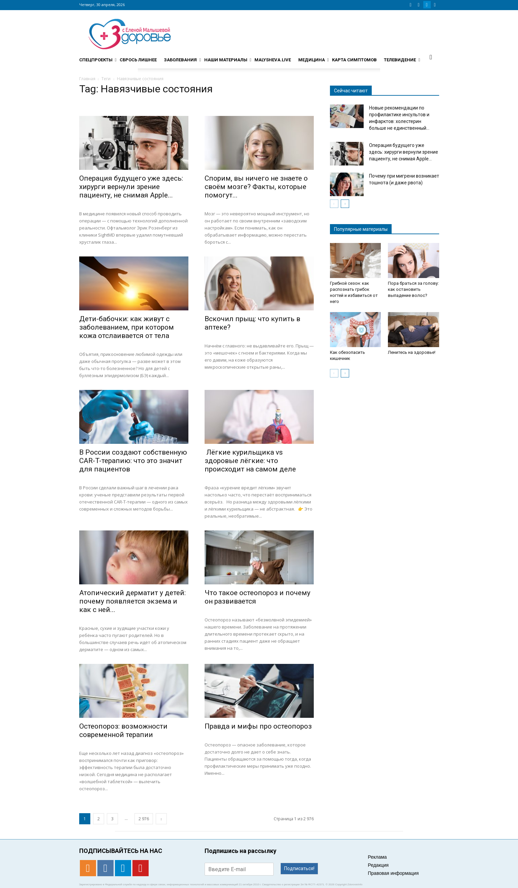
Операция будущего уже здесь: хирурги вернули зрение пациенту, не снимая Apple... (131, 186)
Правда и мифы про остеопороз (258, 726)
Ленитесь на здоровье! (411, 352)
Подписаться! (299, 868)
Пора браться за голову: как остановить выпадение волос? (413, 289)
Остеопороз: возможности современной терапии (123, 730)
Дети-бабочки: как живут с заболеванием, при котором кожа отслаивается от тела (126, 327)
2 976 (144, 819)
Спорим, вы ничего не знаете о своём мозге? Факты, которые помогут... (256, 186)
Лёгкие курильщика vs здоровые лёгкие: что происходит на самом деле (250, 460)
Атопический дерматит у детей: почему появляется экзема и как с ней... (132, 601)
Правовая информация (393, 873)
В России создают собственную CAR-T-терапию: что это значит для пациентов (133, 460)
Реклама (377, 857)
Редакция (378, 865)
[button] (431, 57)
